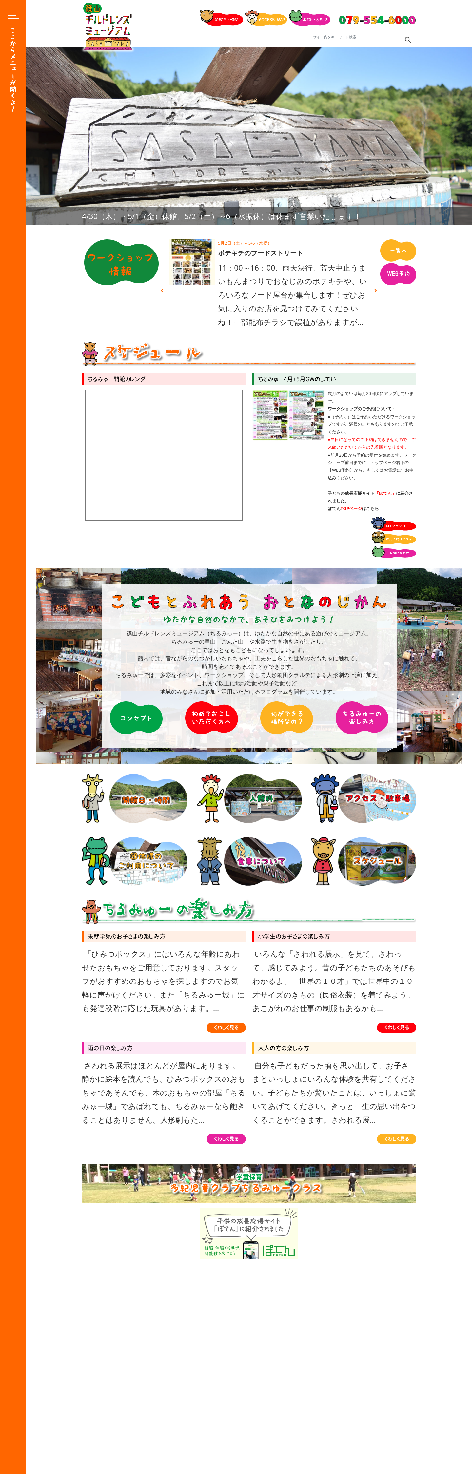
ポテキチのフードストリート (260, 253)
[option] (249, 136)
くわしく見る (226, 1027)
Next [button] (375, 290)
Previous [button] (162, 290)
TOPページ (351, 508)
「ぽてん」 (385, 493)
